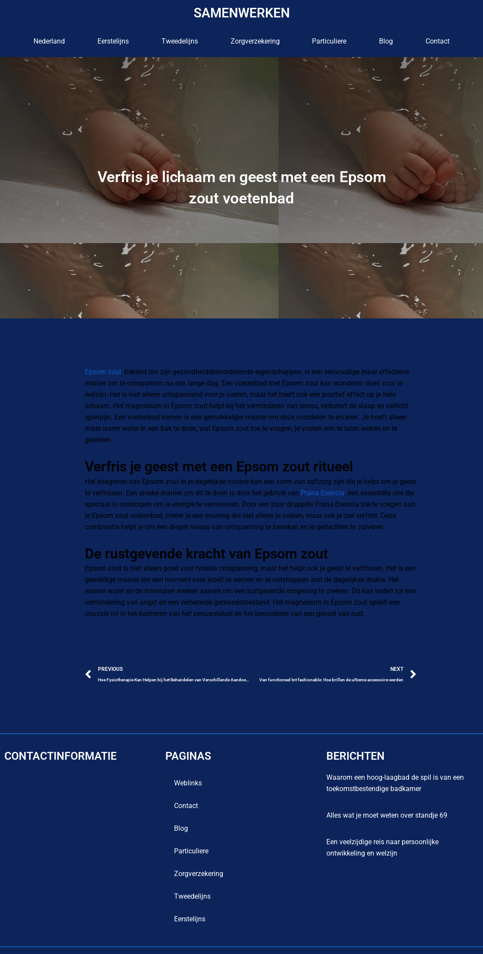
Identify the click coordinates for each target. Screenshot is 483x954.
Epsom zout (103, 372)
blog (386, 41)
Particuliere (329, 41)
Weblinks (188, 772)
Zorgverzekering (255, 41)
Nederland (49, 41)
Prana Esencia (315, 481)
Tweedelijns (179, 41)
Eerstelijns (113, 41)
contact (437, 41)
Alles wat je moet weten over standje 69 (386, 804)
